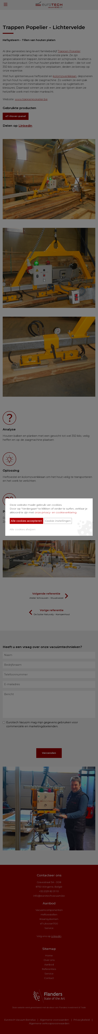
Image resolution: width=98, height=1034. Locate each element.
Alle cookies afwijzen (22, 529)
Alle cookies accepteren (26, 520)
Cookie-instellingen (57, 520)
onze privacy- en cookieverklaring (55, 512)
